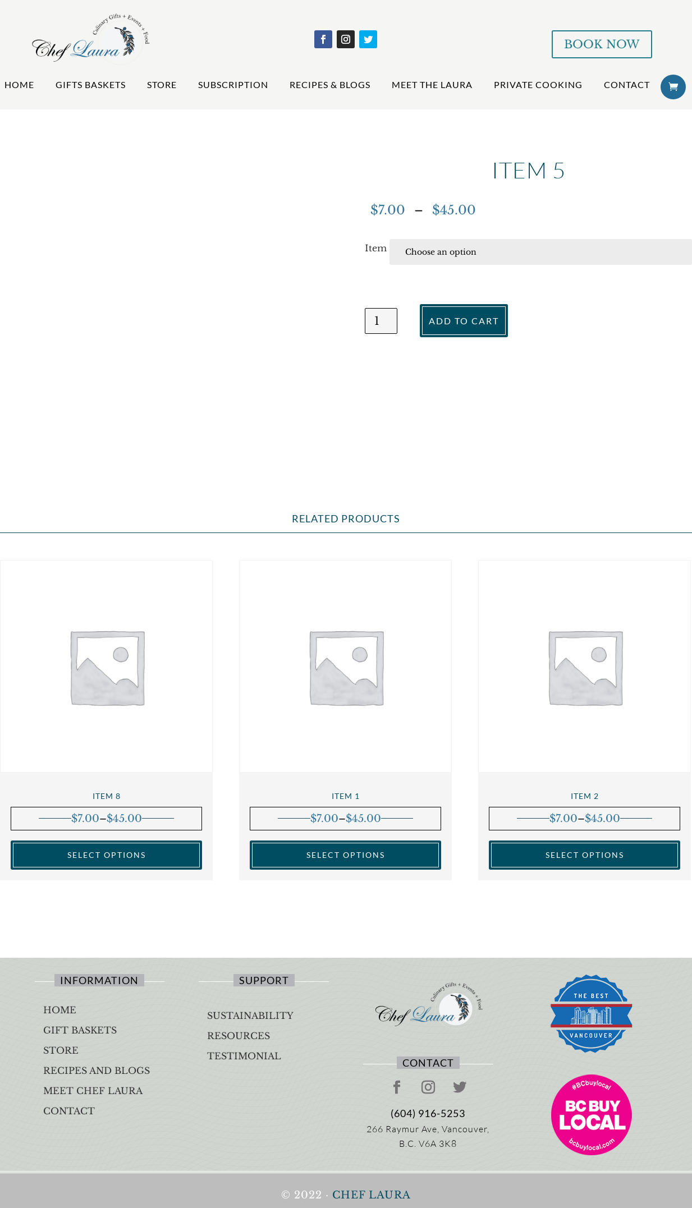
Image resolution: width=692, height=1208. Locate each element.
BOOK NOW (602, 44)
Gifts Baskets (91, 84)
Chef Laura (371, 1195)
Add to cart (464, 320)
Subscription (233, 84)
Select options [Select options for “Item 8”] (106, 855)
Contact (627, 84)
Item (376, 248)
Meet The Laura (432, 84)
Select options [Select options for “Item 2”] (585, 855)
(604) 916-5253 (428, 1113)
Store (162, 84)
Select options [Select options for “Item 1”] (345, 855)
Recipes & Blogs (330, 84)
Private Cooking (538, 84)
